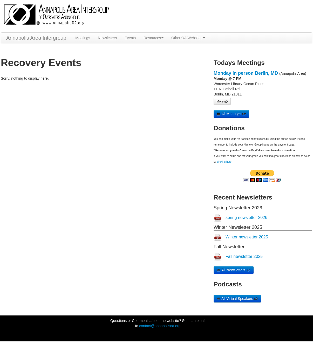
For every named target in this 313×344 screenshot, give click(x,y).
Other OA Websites (188, 38)
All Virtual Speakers (237, 299)
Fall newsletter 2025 (244, 256)
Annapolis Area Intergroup (36, 38)
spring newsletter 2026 (246, 217)
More (222, 101)
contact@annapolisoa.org (159, 326)
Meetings (82, 38)
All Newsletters (233, 270)
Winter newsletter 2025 (247, 237)
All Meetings (231, 114)
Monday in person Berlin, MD (246, 73)
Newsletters (107, 38)
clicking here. (224, 161)
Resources (154, 38)
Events (130, 38)
